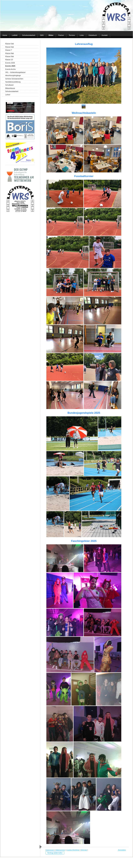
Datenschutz (60, 850)
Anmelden (122, 850)
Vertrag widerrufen (54, 853)
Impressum (50, 850)
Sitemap (84, 850)
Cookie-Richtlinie (72, 850)
